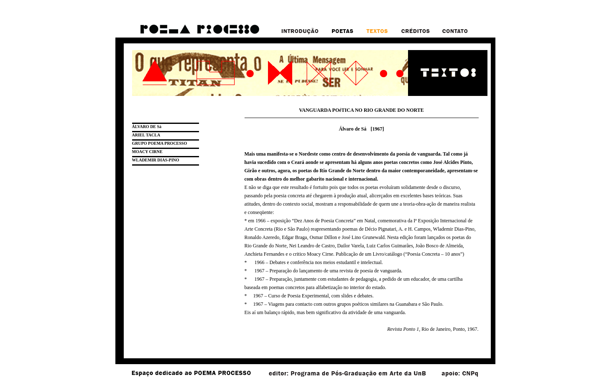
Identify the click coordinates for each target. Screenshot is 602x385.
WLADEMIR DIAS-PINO (155, 160)
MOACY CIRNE (147, 151)
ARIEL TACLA (146, 135)
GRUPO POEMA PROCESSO (159, 143)
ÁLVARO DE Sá (147, 126)
